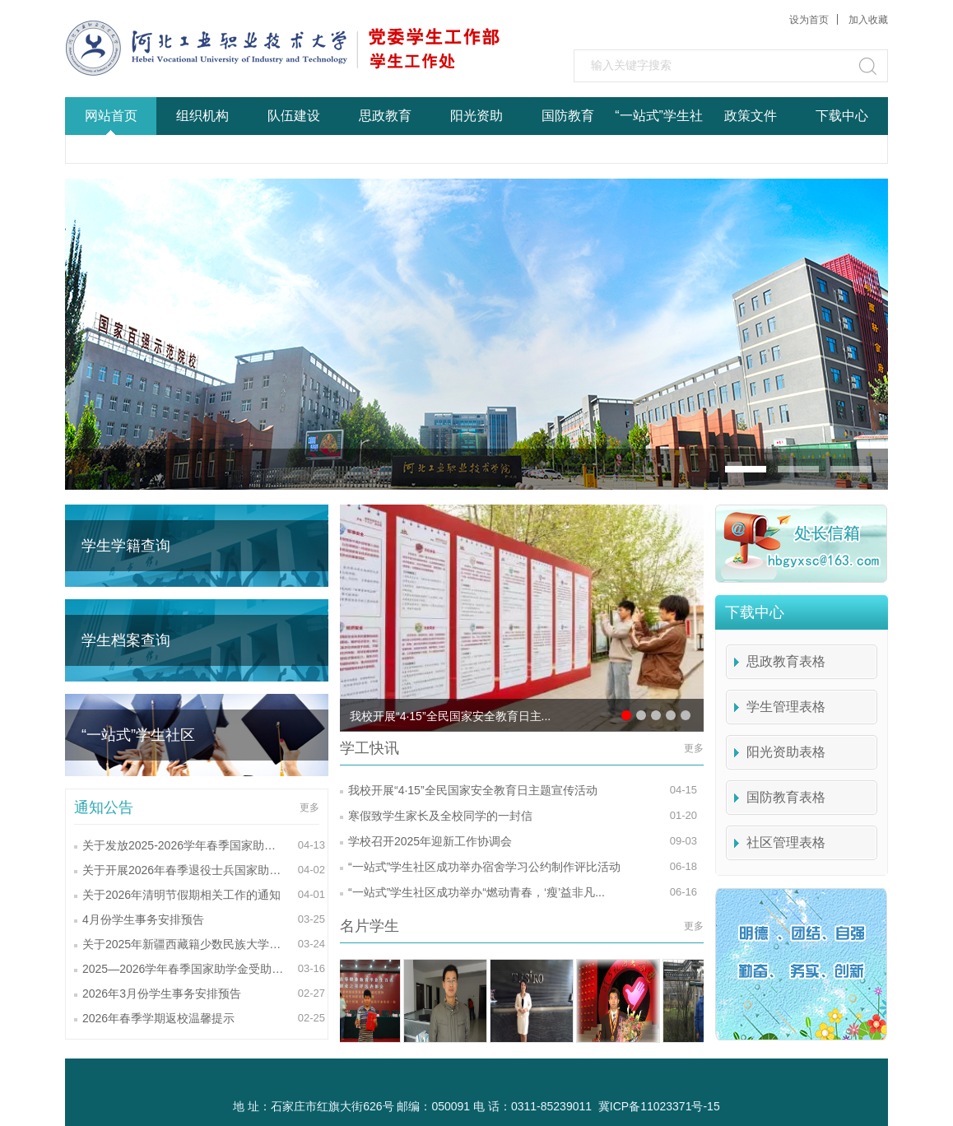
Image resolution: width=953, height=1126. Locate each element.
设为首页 (809, 20)
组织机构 (202, 116)
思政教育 (385, 116)
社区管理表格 (785, 842)
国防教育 (568, 116)
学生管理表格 (785, 707)
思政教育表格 (785, 661)
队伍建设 (293, 116)
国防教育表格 (785, 797)
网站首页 (111, 116)
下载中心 (842, 116)
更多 (309, 807)
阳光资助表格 (785, 752)
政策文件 (750, 116)
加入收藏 (868, 20)
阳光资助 (476, 116)
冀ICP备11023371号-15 (659, 1106)
